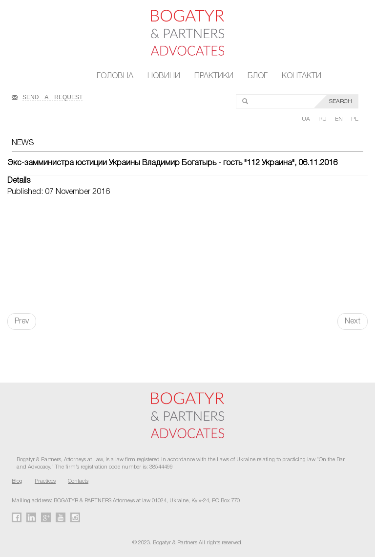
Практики (213, 76)
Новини (163, 76)
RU (323, 119)
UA (307, 119)
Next (352, 321)
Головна (115, 76)
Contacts (78, 481)
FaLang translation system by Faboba (31, 347)
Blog (17, 481)
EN (339, 119)
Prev (22, 321)
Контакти (301, 76)
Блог (258, 76)
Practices (45, 481)
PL (354, 119)
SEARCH (340, 101)
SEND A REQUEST (52, 96)
